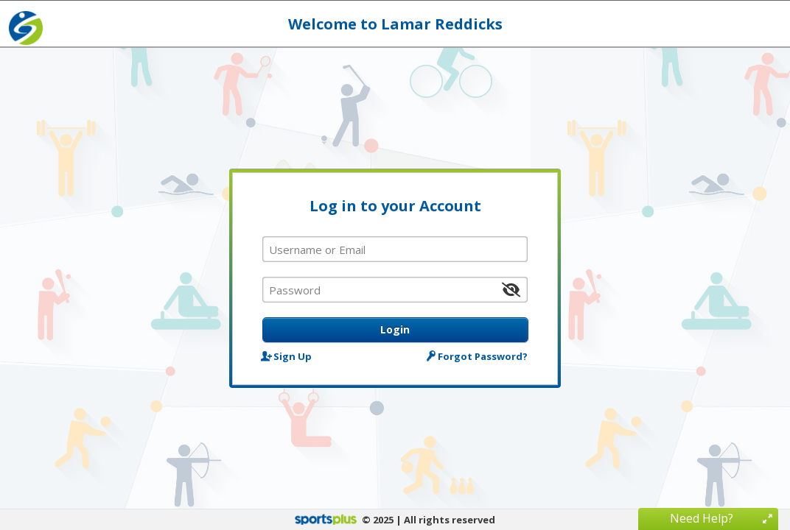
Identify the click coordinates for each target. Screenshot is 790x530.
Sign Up (287, 356)
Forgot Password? (478, 356)
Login (395, 329)
